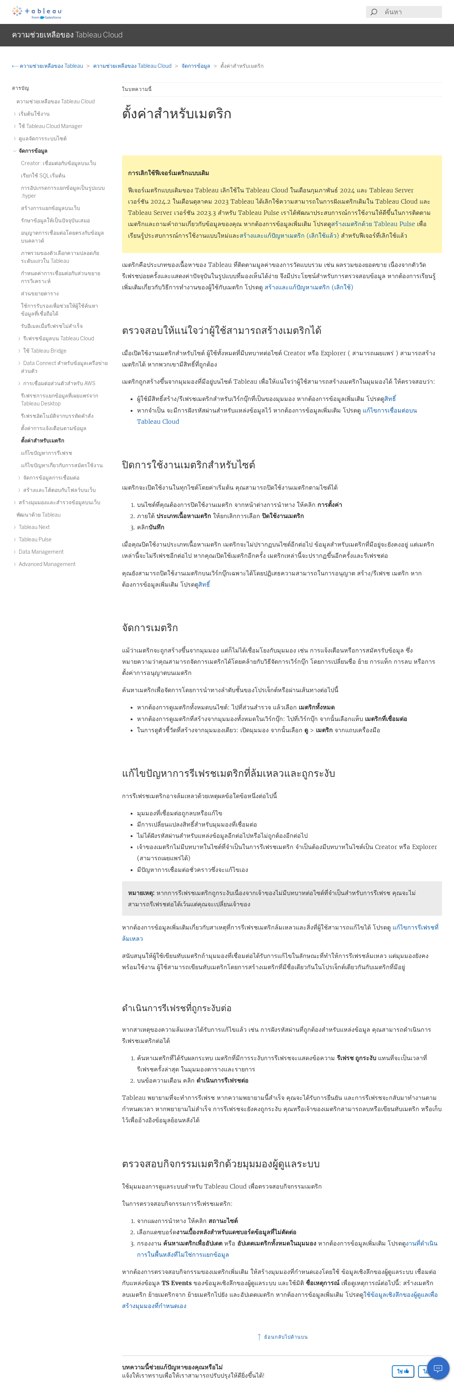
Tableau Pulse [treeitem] (34, 539)
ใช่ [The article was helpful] (403, 1371)
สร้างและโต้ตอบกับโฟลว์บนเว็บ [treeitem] (58, 490)
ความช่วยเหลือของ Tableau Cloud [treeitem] (55, 101)
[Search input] (413, 12)
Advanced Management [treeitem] (46, 564)
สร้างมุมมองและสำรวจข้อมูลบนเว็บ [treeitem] (58, 502)
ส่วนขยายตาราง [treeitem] (40, 294)
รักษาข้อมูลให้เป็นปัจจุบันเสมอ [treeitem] (55, 221)
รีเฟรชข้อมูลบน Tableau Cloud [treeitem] (57, 338)
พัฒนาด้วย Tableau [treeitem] (38, 515)
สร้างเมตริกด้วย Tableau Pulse (373, 224)
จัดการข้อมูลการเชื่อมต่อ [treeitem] (50, 478)
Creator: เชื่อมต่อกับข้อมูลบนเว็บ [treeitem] (58, 163)
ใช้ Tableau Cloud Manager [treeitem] (49, 126)
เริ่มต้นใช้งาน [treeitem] (33, 114)
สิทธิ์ (390, 398)
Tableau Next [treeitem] (33, 527)
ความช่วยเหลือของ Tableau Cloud (133, 66)
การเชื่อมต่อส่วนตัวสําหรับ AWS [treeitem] (58, 383)
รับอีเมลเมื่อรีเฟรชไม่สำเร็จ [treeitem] (52, 326)
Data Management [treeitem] (40, 552)
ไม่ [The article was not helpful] (429, 1371)
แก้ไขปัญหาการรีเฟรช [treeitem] (46, 453)
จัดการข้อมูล (196, 66)
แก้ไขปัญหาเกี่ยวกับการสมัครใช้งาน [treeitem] (62, 465)
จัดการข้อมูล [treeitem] (32, 151)
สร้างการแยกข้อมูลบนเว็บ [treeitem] (50, 208)
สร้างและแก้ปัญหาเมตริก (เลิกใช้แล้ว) (289, 235)
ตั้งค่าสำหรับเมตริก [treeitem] (42, 441)
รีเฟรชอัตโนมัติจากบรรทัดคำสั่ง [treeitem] (57, 416)
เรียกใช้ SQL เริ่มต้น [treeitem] (43, 176)
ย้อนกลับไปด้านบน (282, 1337)
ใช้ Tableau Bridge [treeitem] (44, 351)
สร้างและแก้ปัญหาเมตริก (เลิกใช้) (309, 287)
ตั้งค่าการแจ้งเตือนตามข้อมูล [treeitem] (53, 428)
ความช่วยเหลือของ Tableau (48, 66)
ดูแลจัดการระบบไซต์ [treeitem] (41, 139)
